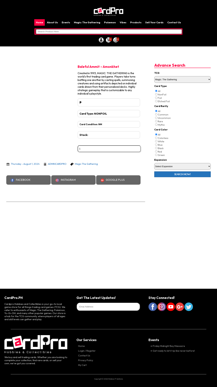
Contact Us (174, 22)
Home (39, 22)
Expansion (160, 159)
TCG (157, 72)
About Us (52, 22)
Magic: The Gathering (87, 22)
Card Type (160, 86)
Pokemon (110, 22)
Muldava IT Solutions (115, 379)
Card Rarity (161, 106)
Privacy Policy (85, 360)
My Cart (82, 365)
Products (135, 22)
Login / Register (87, 350)
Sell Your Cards (154, 22)
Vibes (123, 22)
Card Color (161, 129)
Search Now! (182, 174)
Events (66, 22)
